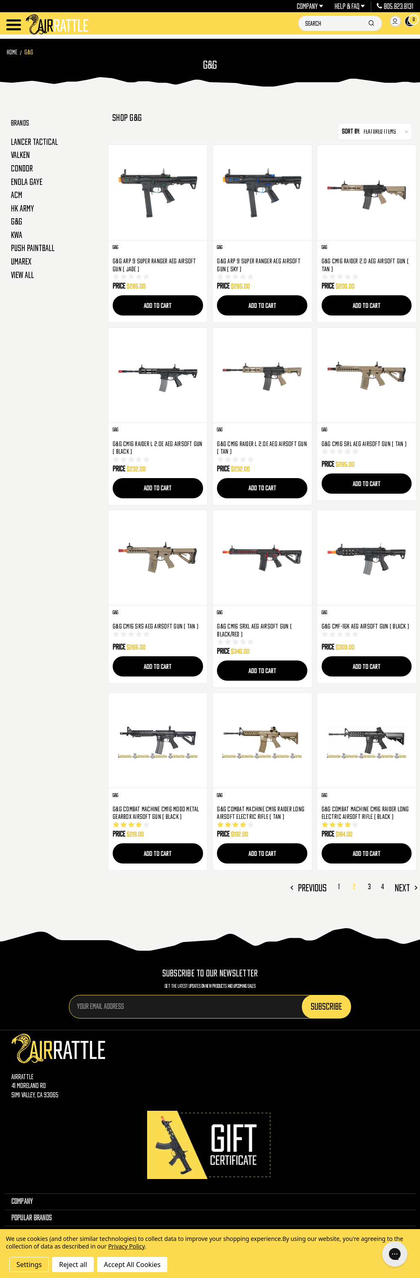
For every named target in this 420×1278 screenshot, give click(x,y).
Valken (20, 155)
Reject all (73, 1264)
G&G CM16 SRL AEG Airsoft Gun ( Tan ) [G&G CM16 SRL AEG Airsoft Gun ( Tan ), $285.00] (364, 443)
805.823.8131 (395, 6)
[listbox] (387, 131)
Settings (29, 1264)
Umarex (21, 261)
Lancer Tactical (34, 142)
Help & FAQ (350, 6)
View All (22, 275)
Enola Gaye (26, 182)
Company (310, 6)
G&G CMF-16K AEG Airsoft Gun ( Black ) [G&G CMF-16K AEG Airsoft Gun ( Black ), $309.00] (365, 625)
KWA (16, 235)
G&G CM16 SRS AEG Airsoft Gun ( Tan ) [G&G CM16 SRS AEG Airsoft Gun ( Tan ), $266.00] (155, 625)
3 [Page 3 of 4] (379, 884)
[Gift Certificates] (210, 1141)
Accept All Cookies (132, 1264)
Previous (332, 885)
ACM (16, 195)
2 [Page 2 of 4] (367, 884)
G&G (16, 221)
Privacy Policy (126, 1246)
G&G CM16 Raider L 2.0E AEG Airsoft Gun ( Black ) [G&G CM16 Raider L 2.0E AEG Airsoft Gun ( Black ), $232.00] (158, 447)
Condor (22, 168)
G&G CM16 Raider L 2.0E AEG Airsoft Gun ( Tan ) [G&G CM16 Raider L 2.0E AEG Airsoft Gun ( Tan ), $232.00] (262, 447)
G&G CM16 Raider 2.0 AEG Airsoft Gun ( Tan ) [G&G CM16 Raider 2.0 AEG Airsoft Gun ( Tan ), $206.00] (365, 265)
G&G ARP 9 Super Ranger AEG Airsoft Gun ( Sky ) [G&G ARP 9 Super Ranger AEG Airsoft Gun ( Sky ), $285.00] (259, 265)
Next (407, 885)
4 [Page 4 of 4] (389, 884)
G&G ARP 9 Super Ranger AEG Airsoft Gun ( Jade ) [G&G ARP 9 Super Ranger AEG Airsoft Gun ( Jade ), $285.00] (154, 265)
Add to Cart (158, 305)
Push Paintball (33, 248)
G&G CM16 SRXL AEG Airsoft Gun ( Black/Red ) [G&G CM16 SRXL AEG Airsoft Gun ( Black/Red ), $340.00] (254, 629)
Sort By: (351, 131)
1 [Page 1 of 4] (354, 884)
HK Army (22, 208)
